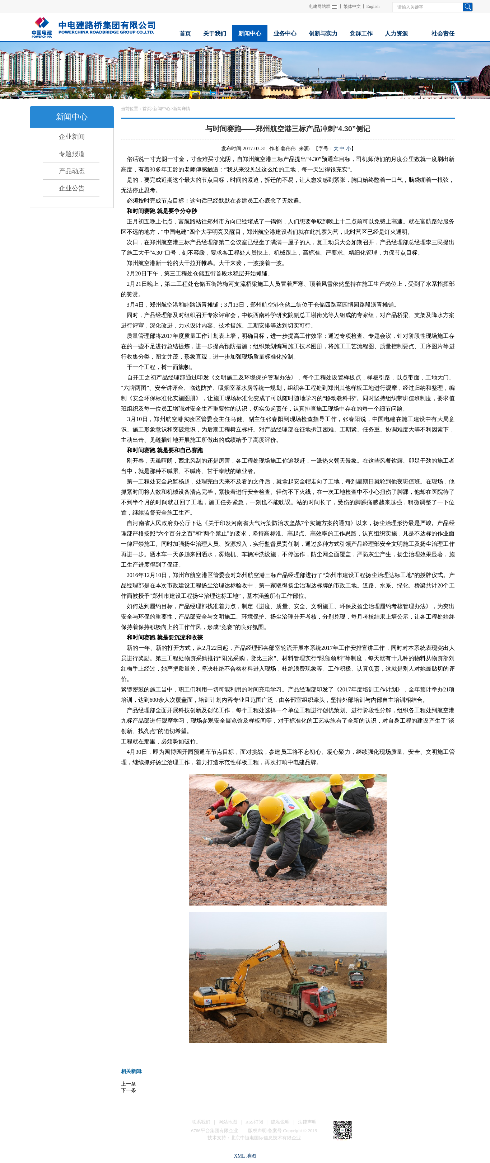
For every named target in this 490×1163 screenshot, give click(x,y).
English (373, 6)
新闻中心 (162, 108)
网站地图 (228, 1122)
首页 (147, 108)
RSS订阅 (254, 1122)
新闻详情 (181, 108)
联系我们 (201, 1122)
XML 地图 (245, 1156)
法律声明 (307, 1122)
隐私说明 (280, 1122)
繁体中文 (352, 6)
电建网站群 (319, 6)
